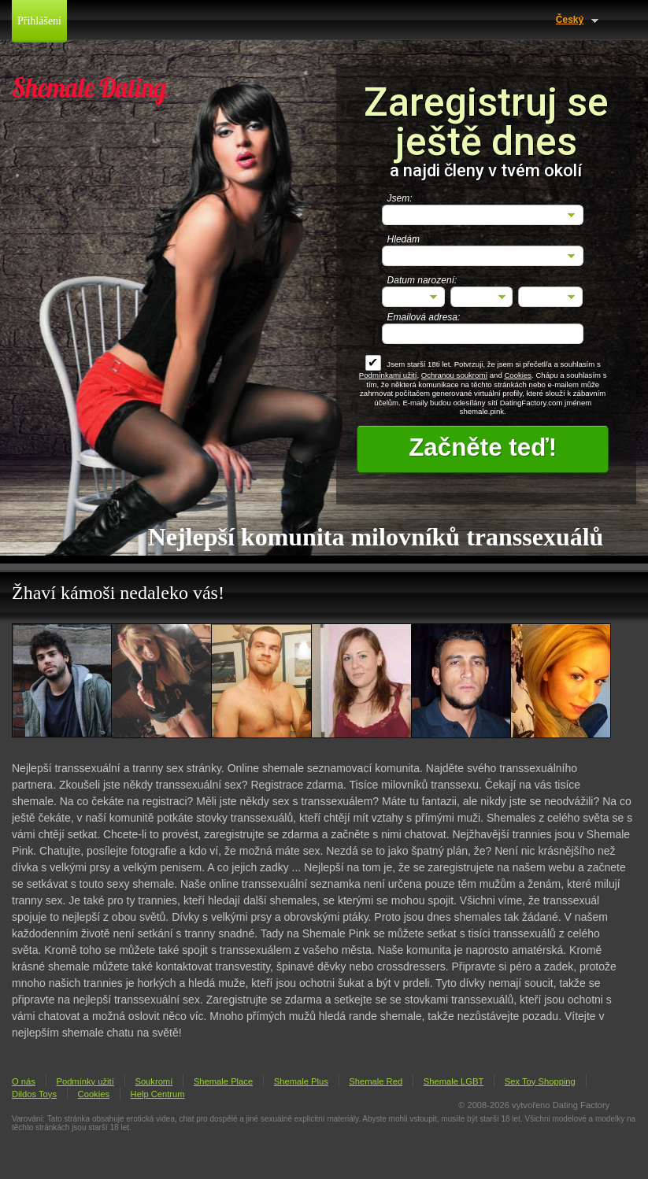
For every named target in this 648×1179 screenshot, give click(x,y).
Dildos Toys (34, 1094)
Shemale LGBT (453, 1081)
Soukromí (153, 1081)
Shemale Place (223, 1081)
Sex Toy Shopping (540, 1081)
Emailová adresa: (424, 317)
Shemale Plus (301, 1081)
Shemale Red (375, 1081)
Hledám (403, 239)
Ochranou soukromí (454, 375)
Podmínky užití (84, 1081)
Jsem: (400, 198)
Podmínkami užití (388, 375)
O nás (23, 1081)
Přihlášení (39, 21)
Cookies (517, 375)
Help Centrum (158, 1094)
